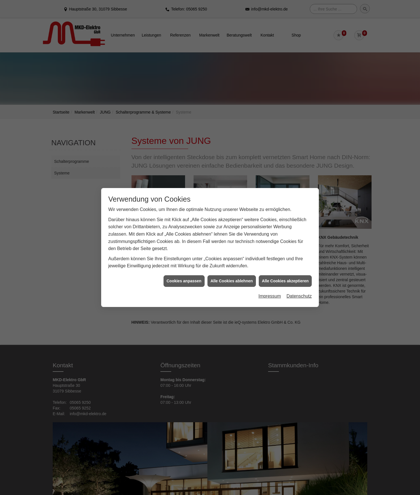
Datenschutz (299, 288)
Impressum (269, 288)
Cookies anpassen (184, 272)
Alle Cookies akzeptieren (285, 272)
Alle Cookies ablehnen (232, 272)
